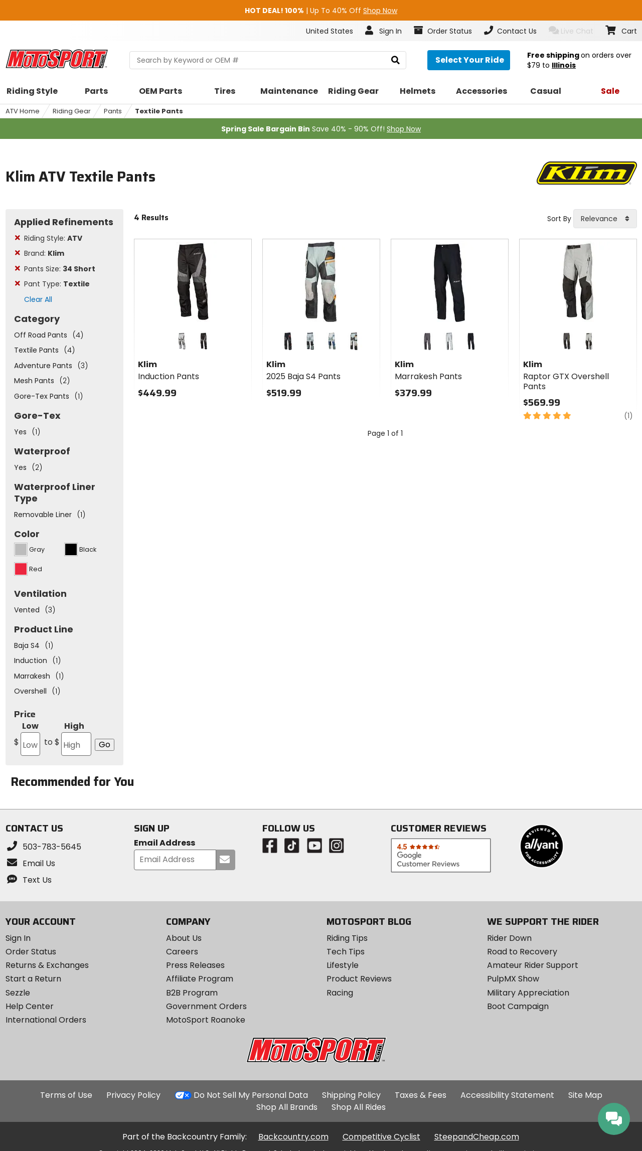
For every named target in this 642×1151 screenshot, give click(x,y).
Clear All (38, 299)
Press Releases (195, 965)
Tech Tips (346, 951)
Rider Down (509, 938)
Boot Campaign (518, 1006)
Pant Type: (57, 284)
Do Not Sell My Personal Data (251, 1095)
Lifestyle (343, 965)
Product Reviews (359, 978)
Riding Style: (53, 238)
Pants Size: (59, 269)
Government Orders (206, 1006)
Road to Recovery (522, 951)
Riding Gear (72, 111)
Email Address (164, 843)
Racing (340, 993)
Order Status (31, 951)
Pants (113, 111)
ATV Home (23, 111)
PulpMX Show (513, 978)
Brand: (44, 253)
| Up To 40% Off (321, 11)
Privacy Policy (133, 1095)
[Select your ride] (468, 60)
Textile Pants (159, 111)
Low (27, 738)
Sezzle (18, 993)
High (67, 738)
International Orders (46, 1020)
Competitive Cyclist (381, 1136)
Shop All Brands (286, 1107)
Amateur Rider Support (532, 965)
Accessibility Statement (507, 1095)
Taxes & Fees (420, 1095)
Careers (182, 951)
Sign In (18, 938)
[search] (395, 60)
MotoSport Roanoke (205, 1020)
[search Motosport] (267, 60)
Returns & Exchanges (47, 965)
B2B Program (192, 993)
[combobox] (605, 218)
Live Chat (571, 31)
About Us (184, 938)
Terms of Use (66, 1095)
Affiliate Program (199, 978)
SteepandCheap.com (476, 1136)
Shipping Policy (351, 1095)
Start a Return (33, 978)
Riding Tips (347, 938)
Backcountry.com (293, 1136)
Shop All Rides (359, 1107)
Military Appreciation (528, 993)
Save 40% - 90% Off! (321, 129)
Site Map (585, 1095)
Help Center (30, 1006)
